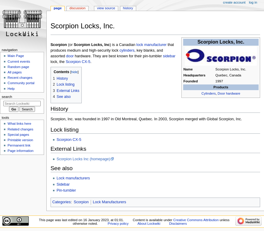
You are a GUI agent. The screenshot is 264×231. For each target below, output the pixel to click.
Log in (253, 2)
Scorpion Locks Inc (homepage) (83, 159)
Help (11, 88)
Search (7, 96)
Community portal (20, 83)
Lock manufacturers (73, 178)
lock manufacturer (151, 45)
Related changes (20, 129)
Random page (18, 67)
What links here (19, 123)
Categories (61, 202)
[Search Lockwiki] (22, 103)
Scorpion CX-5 (78, 62)
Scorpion (81, 202)
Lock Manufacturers (109, 202)
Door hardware (229, 93)
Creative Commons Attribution (196, 220)
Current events (18, 61)
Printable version (20, 140)
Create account (234, 2)
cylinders (126, 50)
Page (58, 8)
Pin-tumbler (66, 190)
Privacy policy (118, 223)
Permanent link (18, 145)
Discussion (77, 8)
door (70, 56)
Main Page (15, 56)
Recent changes (19, 77)
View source (106, 8)
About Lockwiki (148, 223)
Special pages (18, 134)
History (128, 8)
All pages (14, 72)
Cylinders (208, 93)
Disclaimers (178, 223)
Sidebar (63, 184)
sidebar (169, 56)
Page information (20, 151)
